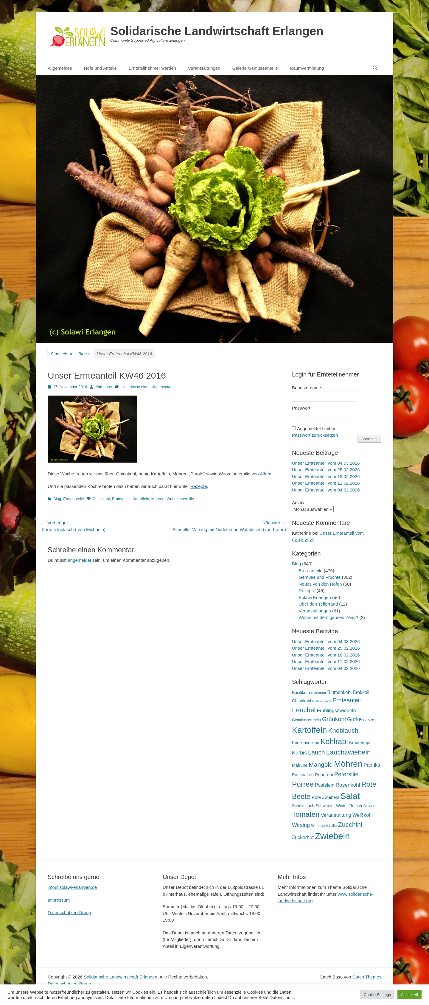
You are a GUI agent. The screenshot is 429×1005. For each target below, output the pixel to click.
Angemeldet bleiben (317, 428)
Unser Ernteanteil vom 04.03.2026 (326, 463)
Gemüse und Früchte (320, 577)
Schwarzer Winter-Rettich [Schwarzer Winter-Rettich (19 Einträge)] (338, 806)
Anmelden (369, 439)
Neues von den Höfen (320, 583)
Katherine (103, 387)
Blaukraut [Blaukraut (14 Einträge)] (318, 693)
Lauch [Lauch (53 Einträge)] (316, 752)
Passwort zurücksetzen (315, 435)
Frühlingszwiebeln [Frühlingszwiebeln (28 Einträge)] (336, 710)
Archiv (298, 502)
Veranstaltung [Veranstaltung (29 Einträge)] (336, 815)
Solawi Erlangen (315, 597)
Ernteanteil (121, 499)
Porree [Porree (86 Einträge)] (303, 784)
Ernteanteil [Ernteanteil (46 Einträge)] (346, 700)
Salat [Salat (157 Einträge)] (350, 796)
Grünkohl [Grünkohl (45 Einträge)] (334, 719)
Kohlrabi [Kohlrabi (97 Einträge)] (334, 741)
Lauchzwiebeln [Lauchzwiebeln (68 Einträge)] (348, 752)
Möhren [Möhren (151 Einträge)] (348, 763)
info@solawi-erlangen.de (72, 887)
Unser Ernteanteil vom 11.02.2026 (326, 483)
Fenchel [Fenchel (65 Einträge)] (303, 710)
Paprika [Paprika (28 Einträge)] (372, 765)
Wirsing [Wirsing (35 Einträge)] (301, 825)
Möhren (157, 499)
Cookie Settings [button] (377, 994)
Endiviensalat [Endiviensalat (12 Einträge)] (321, 701)
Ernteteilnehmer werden (152, 68)
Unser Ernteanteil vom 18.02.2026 (326, 476)
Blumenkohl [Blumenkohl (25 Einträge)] (339, 692)
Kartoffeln (141, 499)
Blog (84, 354)
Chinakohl (101, 499)
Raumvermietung (307, 68)
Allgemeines (60, 68)
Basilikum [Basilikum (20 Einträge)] (301, 692)
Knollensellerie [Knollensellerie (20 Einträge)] (305, 742)
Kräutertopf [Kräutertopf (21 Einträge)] (359, 742)
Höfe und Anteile (100, 68)
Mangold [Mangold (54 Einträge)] (320, 764)
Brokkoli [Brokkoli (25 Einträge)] (361, 692)
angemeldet (79, 560)
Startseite (61, 354)
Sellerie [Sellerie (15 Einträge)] (369, 806)
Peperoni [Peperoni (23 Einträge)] (324, 774)
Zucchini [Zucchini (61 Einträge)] (350, 824)
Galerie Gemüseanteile (255, 68)
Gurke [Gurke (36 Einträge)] (354, 719)
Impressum (59, 900)
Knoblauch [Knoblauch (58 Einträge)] (343, 730)
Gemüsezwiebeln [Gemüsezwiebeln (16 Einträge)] (306, 720)
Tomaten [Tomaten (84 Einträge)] (305, 814)
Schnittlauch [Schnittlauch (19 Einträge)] (303, 806)
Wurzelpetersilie (180, 499)
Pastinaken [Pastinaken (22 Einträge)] (303, 774)
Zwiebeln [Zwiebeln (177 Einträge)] (332, 836)
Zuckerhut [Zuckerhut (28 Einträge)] (303, 837)
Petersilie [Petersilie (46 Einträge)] (346, 774)
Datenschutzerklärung (69, 912)
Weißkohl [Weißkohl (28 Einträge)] (362, 815)
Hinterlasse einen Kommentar (146, 387)
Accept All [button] (409, 994)
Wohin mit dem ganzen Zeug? (328, 617)
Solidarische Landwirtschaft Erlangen (217, 31)
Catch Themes (366, 976)
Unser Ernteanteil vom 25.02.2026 (326, 469)
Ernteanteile (73, 499)
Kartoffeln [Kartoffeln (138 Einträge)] (309, 730)
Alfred (265, 473)
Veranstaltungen (204, 68)
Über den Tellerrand (318, 603)
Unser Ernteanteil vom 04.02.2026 (326, 489)
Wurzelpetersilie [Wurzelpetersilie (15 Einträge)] (324, 826)
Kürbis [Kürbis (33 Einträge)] (299, 753)
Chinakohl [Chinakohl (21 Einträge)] (301, 700)
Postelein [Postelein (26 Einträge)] (324, 785)
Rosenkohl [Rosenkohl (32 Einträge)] (348, 785)
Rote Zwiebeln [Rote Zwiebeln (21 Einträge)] (325, 797)
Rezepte (198, 486)
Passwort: (302, 407)
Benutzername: (307, 387)
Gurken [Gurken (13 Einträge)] (368, 720)
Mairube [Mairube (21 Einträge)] (299, 765)
